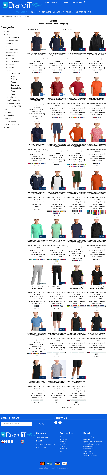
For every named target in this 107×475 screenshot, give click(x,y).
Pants (13, 94)
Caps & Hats (16, 88)
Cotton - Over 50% (14, 106)
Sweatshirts (15, 74)
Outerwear (15, 85)
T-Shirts (14, 79)
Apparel (16, 16)
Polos (13, 91)
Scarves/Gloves (13, 103)
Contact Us (64, 449)
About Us (63, 444)
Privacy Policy (88, 453)
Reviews (62, 446)
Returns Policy (88, 449)
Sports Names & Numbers (92, 442)
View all (7, 31)
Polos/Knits (11, 55)
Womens (10, 64)
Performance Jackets (15, 100)
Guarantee (87, 451)
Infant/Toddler (13, 61)
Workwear (11, 67)
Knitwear (10, 58)
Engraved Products (11, 124)
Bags (6, 109)
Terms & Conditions (90, 456)
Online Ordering (88, 446)
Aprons (7, 127)
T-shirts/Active (13, 37)
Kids (21, 16)
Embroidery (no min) (35, 59)
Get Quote (63, 439)
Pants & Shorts (13, 40)
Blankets (7, 118)
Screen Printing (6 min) (37, 63)
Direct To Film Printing (37, 68)
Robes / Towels (10, 121)
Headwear (8, 112)
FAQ (61, 451)
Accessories (9, 115)
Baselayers (11, 97)
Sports (10, 46)
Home (2, 16)
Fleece (10, 43)
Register (54, 2)
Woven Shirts (12, 49)
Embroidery (87, 439)
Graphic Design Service (91, 444)
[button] (60, 2)
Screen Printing (88, 437)
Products (9, 16)
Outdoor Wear (12, 52)
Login (47, 2)
